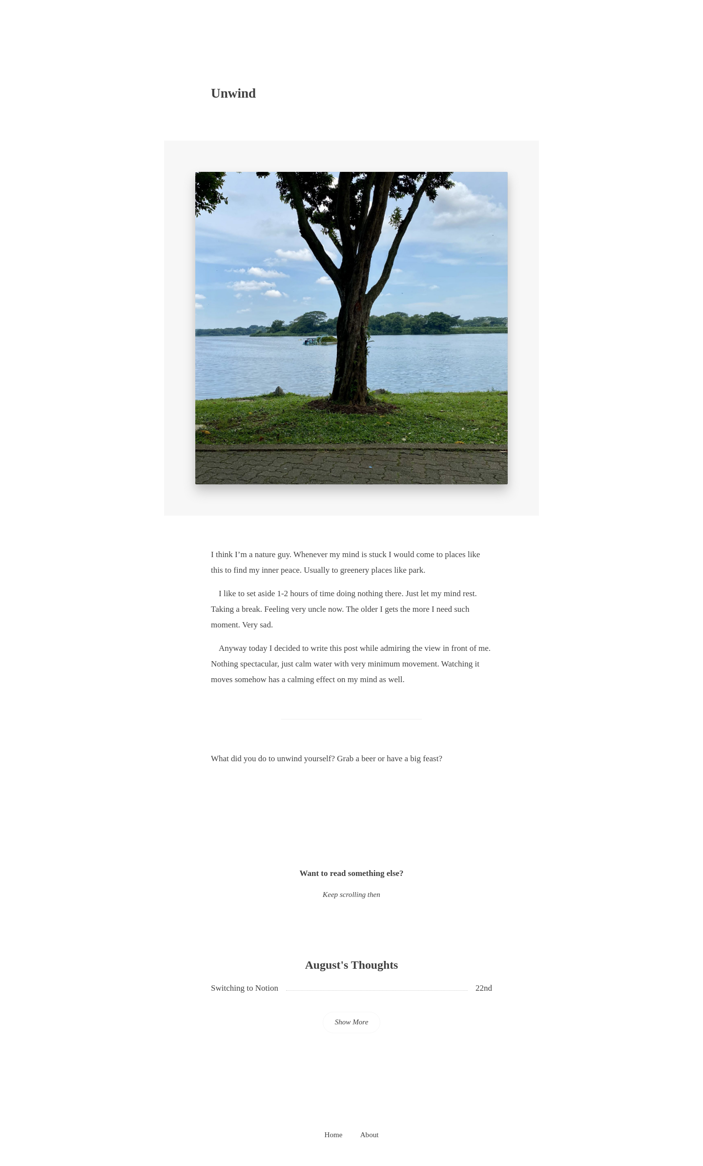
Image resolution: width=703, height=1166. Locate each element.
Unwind (233, 93)
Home (334, 1135)
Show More (352, 1022)
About (369, 1135)
